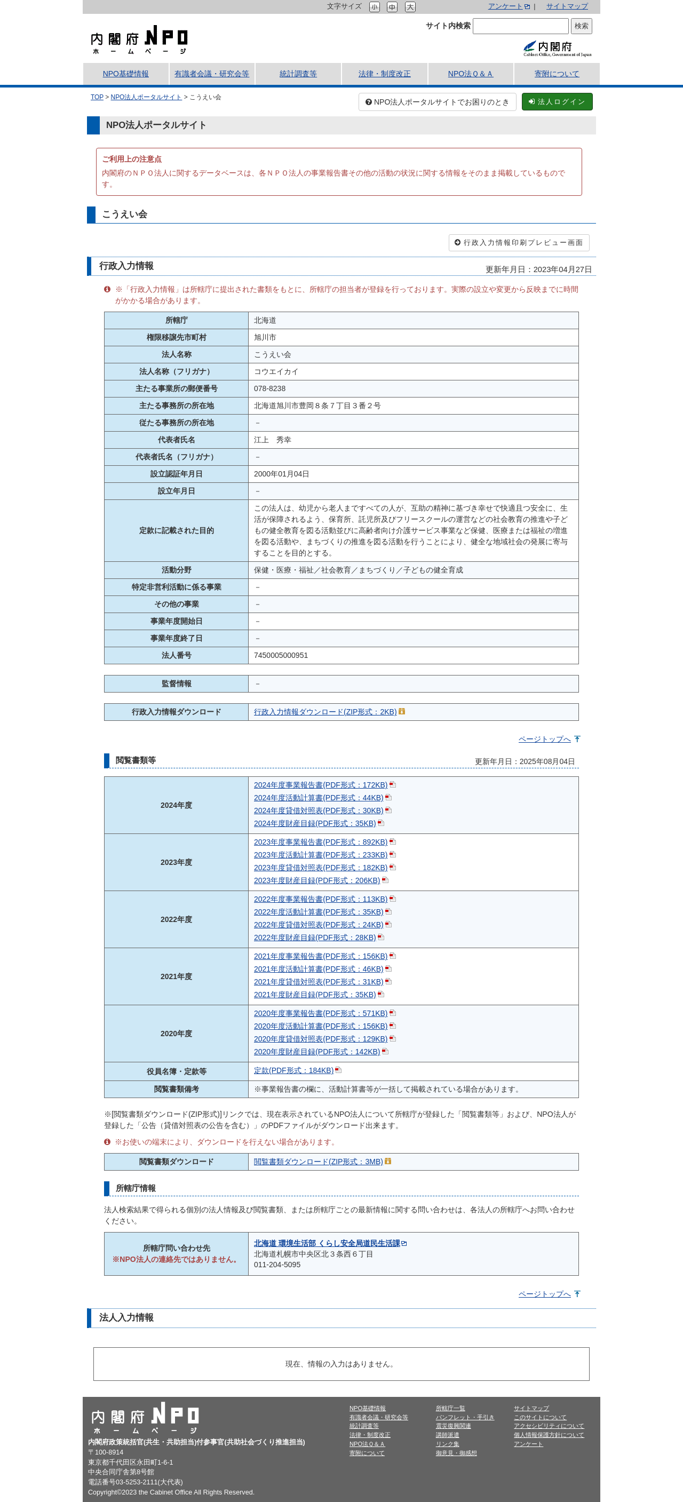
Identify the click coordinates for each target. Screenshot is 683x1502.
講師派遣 (447, 1435)
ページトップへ (545, 739)
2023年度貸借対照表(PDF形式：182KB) (321, 867)
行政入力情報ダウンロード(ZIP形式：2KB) (325, 712)
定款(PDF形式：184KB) (293, 1070)
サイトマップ (567, 6)
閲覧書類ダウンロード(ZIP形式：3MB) (318, 1161)
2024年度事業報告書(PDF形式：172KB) (321, 785)
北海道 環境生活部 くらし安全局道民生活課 (327, 1243)
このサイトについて (540, 1417)
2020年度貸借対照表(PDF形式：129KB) (321, 1039)
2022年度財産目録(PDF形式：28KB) (315, 937)
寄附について (557, 73)
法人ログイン (557, 102)
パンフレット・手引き (465, 1417)
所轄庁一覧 (450, 1408)
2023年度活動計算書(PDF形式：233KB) (321, 855)
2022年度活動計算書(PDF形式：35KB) (319, 912)
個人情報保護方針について (549, 1435)
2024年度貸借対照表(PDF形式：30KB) (319, 810)
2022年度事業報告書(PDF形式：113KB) (321, 899)
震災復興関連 (453, 1425)
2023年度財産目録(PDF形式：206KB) (317, 880)
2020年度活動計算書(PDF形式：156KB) (321, 1026)
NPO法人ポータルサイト (146, 97)
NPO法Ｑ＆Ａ (471, 73)
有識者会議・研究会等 (211, 73)
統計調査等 (298, 73)
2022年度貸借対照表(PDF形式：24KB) (319, 924)
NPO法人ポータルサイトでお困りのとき (438, 102)
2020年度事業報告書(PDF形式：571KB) (321, 1013)
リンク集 (447, 1444)
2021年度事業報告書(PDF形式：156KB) (321, 956)
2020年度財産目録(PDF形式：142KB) (317, 1051)
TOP (97, 97)
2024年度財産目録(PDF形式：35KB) (315, 823)
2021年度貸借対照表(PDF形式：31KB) (319, 982)
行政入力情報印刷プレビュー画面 (519, 243)
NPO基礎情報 (126, 73)
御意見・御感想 (456, 1453)
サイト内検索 (448, 25)
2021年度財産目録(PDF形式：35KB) (315, 994)
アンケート (505, 6)
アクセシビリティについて (549, 1425)
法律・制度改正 (385, 73)
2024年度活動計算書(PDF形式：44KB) (319, 797)
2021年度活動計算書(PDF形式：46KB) (319, 969)
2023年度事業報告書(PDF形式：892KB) (321, 842)
